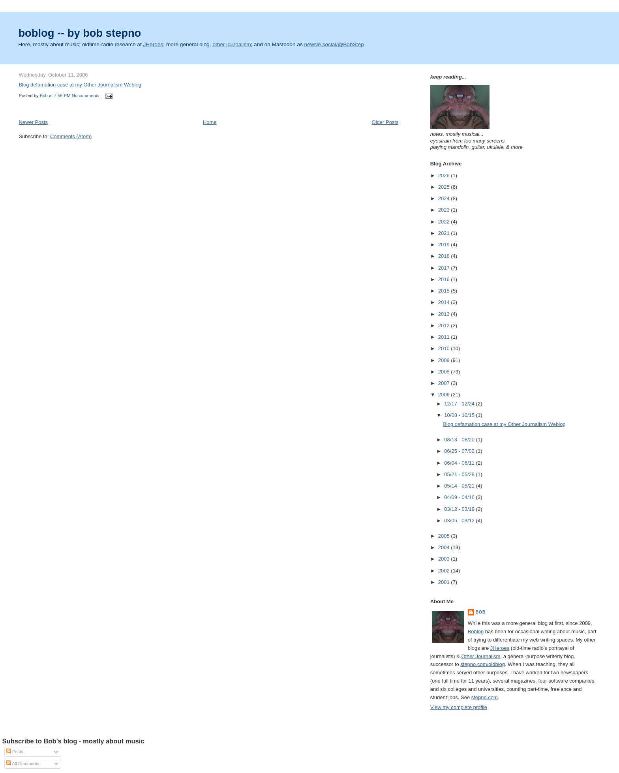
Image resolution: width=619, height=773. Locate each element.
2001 (444, 582)
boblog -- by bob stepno (79, 33)
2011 (444, 337)
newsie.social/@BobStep (334, 44)
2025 (444, 187)
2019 (444, 245)
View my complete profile (458, 707)
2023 (444, 210)
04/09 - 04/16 (460, 497)
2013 (444, 314)
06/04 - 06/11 (460, 463)
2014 (444, 302)
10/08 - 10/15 (460, 415)
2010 (444, 348)
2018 (444, 256)
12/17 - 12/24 (460, 404)
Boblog (476, 631)
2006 (444, 395)
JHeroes (153, 44)
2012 (444, 325)
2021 (444, 233)
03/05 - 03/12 (460, 520)
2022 (444, 222)
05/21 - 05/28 (460, 474)
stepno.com (484, 697)
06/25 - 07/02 (460, 451)
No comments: (87, 96)
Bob (481, 612)
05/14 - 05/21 (460, 486)
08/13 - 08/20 (460, 440)
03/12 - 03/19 (460, 509)
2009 (444, 360)
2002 (444, 571)
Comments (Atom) (71, 136)
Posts (14, 751)
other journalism (231, 44)
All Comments (22, 763)
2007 (444, 383)
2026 (444, 175)
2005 (444, 536)
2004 (444, 547)
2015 (444, 291)
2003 (444, 559)
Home (210, 122)
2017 (444, 268)
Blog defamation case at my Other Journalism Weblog (80, 85)
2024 (444, 198)
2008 (444, 372)
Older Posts (385, 122)
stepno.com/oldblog (482, 664)
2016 (444, 279)
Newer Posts (33, 122)
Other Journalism (480, 656)
